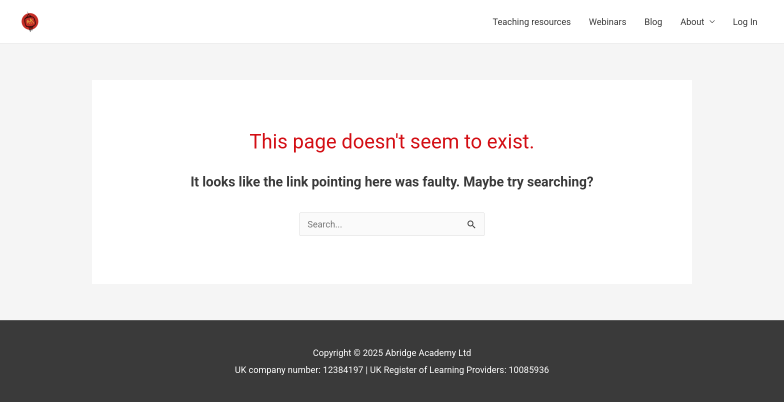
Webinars (607, 21)
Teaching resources (531, 21)
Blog (653, 21)
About (692, 21)
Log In (745, 21)
